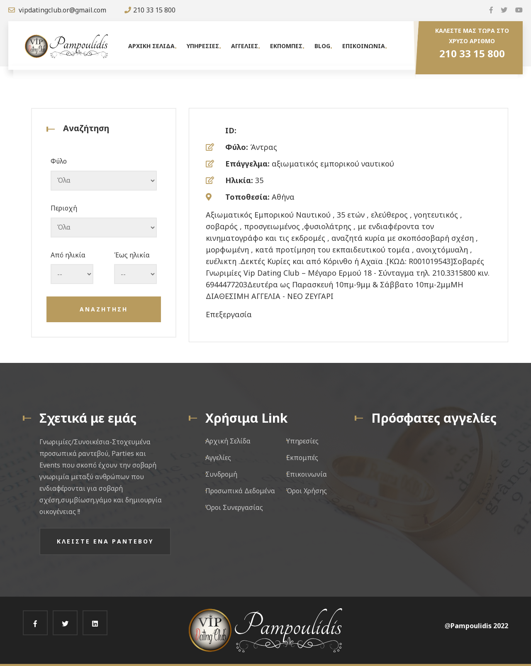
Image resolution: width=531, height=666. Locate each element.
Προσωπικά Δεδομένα (240, 490)
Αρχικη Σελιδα (151, 46)
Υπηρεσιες (203, 46)
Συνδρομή (221, 474)
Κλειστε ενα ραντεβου (105, 541)
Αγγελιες (244, 46)
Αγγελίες (218, 457)
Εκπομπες (286, 46)
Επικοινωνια (363, 46)
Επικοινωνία (306, 474)
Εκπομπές (302, 457)
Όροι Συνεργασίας (234, 507)
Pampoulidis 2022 (479, 625)
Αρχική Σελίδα (228, 441)
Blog (322, 46)
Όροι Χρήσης (306, 490)
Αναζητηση (104, 309)
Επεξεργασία (229, 314)
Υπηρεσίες (302, 441)
